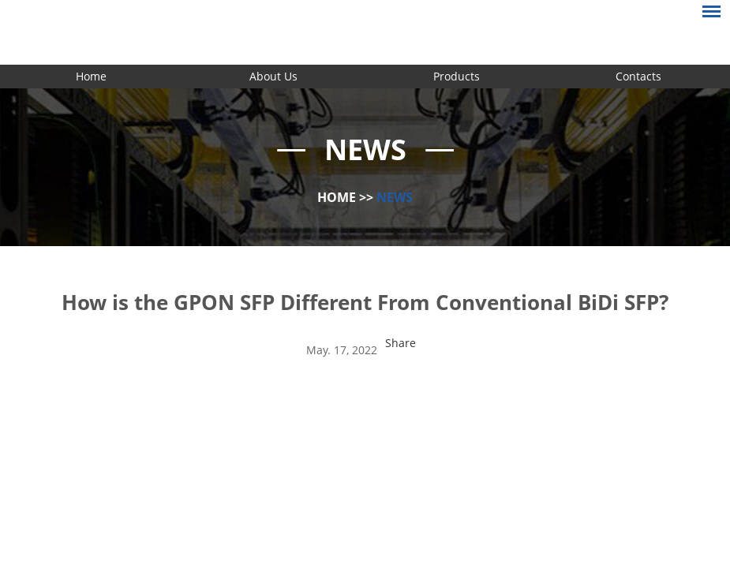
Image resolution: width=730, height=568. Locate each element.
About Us (273, 76)
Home (91, 76)
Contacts (638, 76)
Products (456, 76)
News (394, 197)
